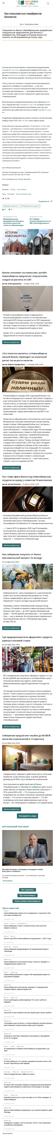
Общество (7, 946)
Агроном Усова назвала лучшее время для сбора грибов (27, 1012)
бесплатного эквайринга (18, 75)
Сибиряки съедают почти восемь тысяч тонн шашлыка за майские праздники (27, 1124)
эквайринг (11, 194)
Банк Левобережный (23, 194)
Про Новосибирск (27, 895)
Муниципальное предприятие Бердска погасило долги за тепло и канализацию (13, 222)
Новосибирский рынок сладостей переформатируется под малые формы (27, 975)
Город (13, 1046)
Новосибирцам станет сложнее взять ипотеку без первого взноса (25, 927)
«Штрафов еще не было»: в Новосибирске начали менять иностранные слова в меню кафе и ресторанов (28, 1024)
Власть (13, 923)
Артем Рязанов (14, 484)
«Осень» (7, 608)
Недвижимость (22, 923)
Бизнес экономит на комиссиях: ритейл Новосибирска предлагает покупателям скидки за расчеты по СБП (24, 276)
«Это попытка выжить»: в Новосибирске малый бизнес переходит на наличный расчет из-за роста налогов (24, 357)
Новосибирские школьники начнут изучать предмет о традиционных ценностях (27, 963)
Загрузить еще (27, 815)
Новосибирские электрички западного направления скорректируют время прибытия (26, 988)
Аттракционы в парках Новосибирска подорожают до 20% (26, 1049)
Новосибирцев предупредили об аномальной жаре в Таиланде (26, 950)
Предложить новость (10, 206)
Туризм (15, 946)
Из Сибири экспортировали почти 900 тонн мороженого (40, 221)
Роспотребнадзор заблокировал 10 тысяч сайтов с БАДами (25, 1001)
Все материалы (7, 880)
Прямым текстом (27, 1071)
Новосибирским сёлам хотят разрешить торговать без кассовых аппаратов (27, 914)
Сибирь (13, 189)
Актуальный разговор (15, 826)
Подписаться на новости (29, 206)
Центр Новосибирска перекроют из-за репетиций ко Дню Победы (28, 1111)
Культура (7, 1071)
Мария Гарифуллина (16, 364)
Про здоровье (27, 889)
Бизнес (6, 910)
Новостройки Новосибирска (27, 901)
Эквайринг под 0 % (10, 70)
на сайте (25, 120)
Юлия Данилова (14, 284)
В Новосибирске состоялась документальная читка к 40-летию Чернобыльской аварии (28, 1062)
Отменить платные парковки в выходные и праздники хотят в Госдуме (27, 1037)
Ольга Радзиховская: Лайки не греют (19, 1074)
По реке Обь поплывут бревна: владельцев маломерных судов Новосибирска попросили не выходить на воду (27, 1086)
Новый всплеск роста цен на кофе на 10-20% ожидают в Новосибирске (27, 1098)
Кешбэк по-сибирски (31, 787)
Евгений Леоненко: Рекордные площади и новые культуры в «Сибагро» (22, 870)
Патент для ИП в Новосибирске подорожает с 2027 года (27, 938)
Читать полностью (11, 342)
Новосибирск (22, 189)
